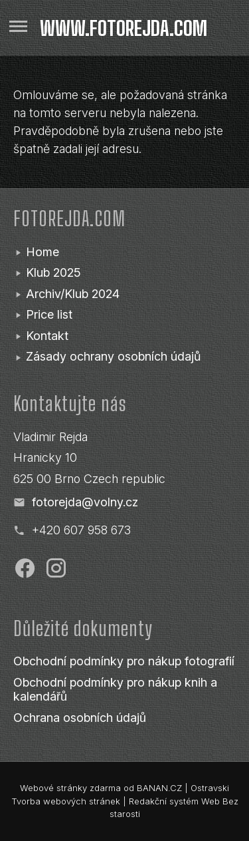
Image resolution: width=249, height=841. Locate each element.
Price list (49, 314)
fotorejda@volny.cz (85, 502)
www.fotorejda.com (123, 28)
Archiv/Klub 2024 (73, 294)
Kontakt (47, 336)
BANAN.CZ (159, 787)
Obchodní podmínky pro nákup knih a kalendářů (115, 689)
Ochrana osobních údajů (79, 718)
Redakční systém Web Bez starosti (174, 808)
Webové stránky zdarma (70, 787)
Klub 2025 (53, 272)
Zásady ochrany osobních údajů (113, 356)
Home (42, 252)
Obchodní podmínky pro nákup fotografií (123, 661)
